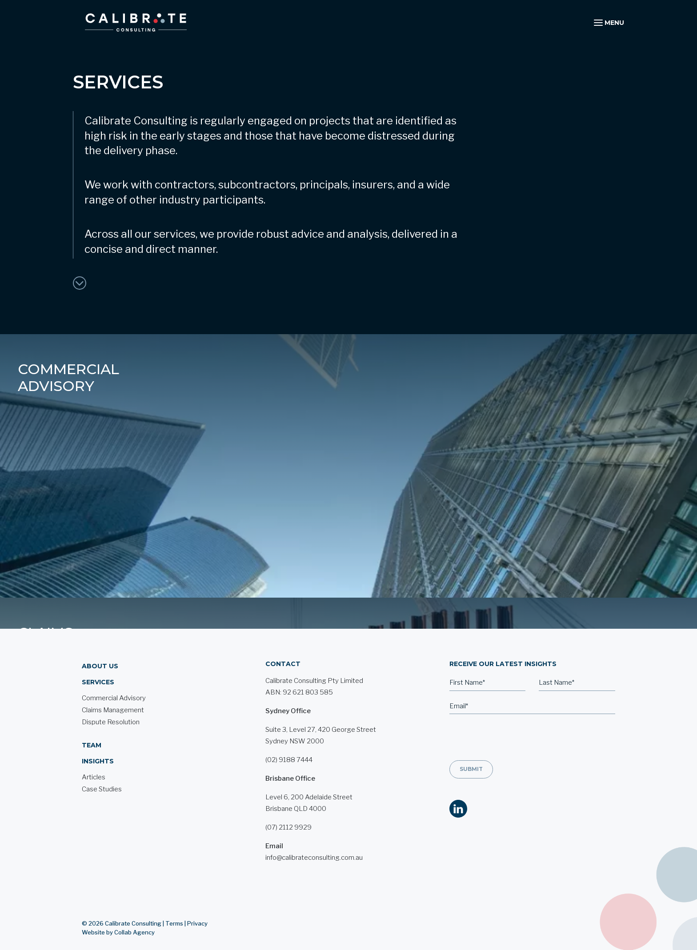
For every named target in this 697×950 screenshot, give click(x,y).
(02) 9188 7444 (288, 729)
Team (91, 714)
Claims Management (304, 377)
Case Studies (102, 758)
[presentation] (517, 707)
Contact (282, 633)
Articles (93, 746)
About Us (100, 635)
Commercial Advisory (114, 667)
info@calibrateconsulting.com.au (314, 826)
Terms (174, 892)
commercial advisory (68, 377)
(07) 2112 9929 (288, 796)
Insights (98, 730)
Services (98, 651)
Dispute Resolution (531, 377)
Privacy (197, 892)
